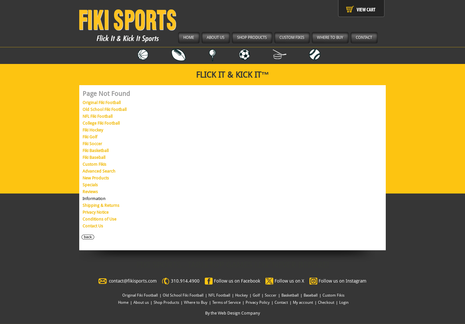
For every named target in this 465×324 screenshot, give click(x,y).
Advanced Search (98, 171)
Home (123, 302)
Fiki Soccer (92, 143)
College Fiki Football (101, 123)
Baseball (311, 295)
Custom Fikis (94, 164)
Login (344, 302)
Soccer (271, 295)
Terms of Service (226, 302)
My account (303, 302)
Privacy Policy (258, 302)
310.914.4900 (185, 281)
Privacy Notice (95, 212)
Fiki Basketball (95, 150)
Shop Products (166, 302)
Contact (281, 302)
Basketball (290, 295)
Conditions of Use (99, 219)
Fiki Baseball (93, 157)
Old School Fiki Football (104, 109)
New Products (95, 178)
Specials (90, 184)
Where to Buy (195, 302)
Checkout (326, 302)
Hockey (241, 295)
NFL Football (219, 295)
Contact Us (92, 226)
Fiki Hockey (92, 130)
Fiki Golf (89, 136)
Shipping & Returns (100, 205)
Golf (256, 295)
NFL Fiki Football (97, 116)
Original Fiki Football (101, 102)
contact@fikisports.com (133, 281)
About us (141, 302)
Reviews (90, 191)
